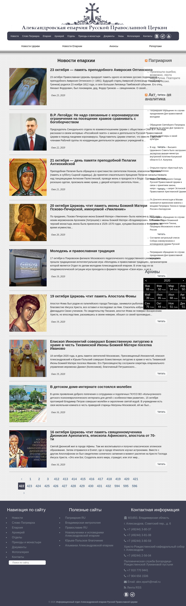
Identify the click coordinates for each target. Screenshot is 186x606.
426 (55, 486)
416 (91, 479)
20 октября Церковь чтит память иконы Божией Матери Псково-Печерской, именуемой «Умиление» (98, 207)
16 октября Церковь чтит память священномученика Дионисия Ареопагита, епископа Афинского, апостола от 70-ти (102, 435)
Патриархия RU (75, 517)
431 (99, 486)
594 (117, 486)
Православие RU (76, 527)
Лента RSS (134, 587)
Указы (121, 36)
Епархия (47, 36)
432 (108, 486)
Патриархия (160, 60)
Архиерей (59, 36)
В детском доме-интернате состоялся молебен (90, 387)
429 (82, 486)
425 (47, 486)
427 (64, 486)
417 (100, 479)
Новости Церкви (30, 46)
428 (73, 486)
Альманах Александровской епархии (89, 545)
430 (90, 486)
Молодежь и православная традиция (82, 251)
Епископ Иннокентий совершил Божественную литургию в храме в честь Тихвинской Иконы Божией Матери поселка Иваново (101, 345)
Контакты (147, 36)
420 (126, 479)
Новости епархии (76, 60)
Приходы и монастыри (89, 36)
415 (83, 479)
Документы (109, 36)
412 (56, 479)
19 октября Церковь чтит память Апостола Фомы (93, 296)
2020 (167, 280)
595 (125, 486)
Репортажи (155, 46)
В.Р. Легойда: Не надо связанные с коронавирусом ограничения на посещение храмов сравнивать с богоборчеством (94, 118)
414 (74, 479)
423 (29, 486)
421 (135, 479)
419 (118, 479)
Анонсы (113, 46)
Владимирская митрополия (83, 522)
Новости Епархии (72, 46)
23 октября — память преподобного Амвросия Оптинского (101, 70)
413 (65, 479)
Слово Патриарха (30, 36)
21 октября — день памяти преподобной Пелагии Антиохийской (93, 162)
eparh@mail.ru (148, 581)
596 (134, 486)
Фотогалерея (133, 36)
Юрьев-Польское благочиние (84, 540)
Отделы (71, 36)
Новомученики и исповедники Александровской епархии (84, 534)
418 (109, 479)
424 (38, 486)
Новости (15, 36)
